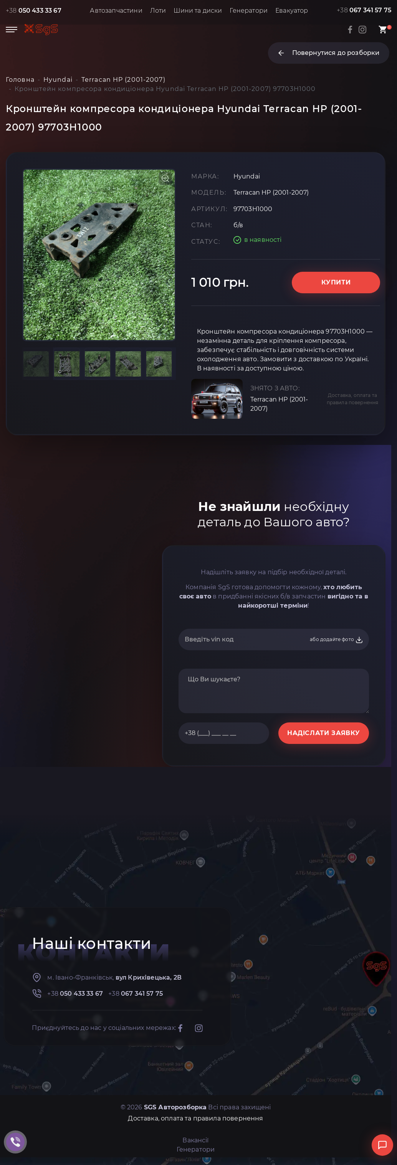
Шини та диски (198, 10)
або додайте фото (336, 640)
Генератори (249, 10)
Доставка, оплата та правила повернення (353, 398)
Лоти (158, 10)
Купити (336, 282)
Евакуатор (291, 10)
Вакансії (195, 1140)
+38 (33, 10)
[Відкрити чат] (382, 1145)
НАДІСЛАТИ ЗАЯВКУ (323, 733)
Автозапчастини (116, 10)
